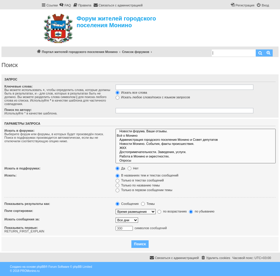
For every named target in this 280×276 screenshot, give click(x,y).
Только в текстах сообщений (140, 180)
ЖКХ (195, 148)
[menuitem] (65, 5)
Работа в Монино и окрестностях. (195, 157)
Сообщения (127, 203)
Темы (148, 203)
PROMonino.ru (29, 270)
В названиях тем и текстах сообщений (147, 175)
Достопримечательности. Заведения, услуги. (195, 152)
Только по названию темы (138, 185)
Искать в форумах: (19, 130)
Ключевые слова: (18, 86)
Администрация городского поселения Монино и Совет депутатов (195, 140)
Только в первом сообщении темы (144, 190)
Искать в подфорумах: (22, 168)
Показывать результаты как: (27, 203)
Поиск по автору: (18, 110)
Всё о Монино (195, 136)
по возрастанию (172, 211)
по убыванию (201, 211)
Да (120, 168)
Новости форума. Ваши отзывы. (195, 131)
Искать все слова (131, 92)
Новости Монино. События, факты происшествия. (195, 144)
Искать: (10, 175)
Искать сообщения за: (22, 219)
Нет (133, 168)
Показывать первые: (21, 227)
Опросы (195, 161)
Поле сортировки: (18, 210)
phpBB (41, 266)
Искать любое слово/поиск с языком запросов (153, 97)
